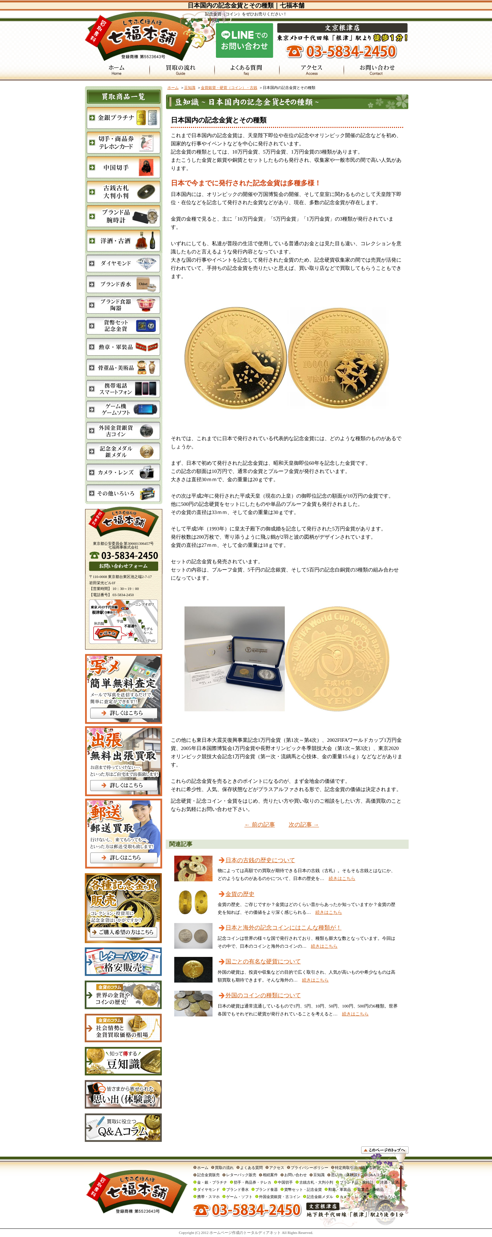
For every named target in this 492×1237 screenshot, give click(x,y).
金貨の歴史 (240, 894)
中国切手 (285, 1182)
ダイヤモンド (208, 1189)
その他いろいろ (385, 1197)
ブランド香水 (237, 1189)
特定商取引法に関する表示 (357, 1168)
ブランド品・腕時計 (356, 1182)
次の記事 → (304, 824)
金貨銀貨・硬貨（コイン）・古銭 (229, 87)
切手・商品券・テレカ (252, 1182)
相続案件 (270, 1175)
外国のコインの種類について (263, 995)
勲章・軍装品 (339, 1189)
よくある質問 (251, 1168)
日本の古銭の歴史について (260, 860)
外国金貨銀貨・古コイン (279, 1197)
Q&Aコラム (377, 1175)
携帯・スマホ (208, 1197)
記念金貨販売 (208, 1175)
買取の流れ (224, 1168)
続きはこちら (342, 878)
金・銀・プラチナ (212, 1182)
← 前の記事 (259, 824)
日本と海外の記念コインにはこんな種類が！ (284, 927)
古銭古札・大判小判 (316, 1182)
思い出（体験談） (346, 1175)
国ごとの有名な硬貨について (263, 961)
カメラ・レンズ (353, 1197)
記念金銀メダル (320, 1197)
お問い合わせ (295, 1175)
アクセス (276, 1168)
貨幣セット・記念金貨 (303, 1189)
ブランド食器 (266, 1189)
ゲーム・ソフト (239, 1197)
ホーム (173, 87)
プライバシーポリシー (309, 1168)
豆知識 (189, 87)
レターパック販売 (241, 1175)
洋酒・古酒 (389, 1182)
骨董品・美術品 (370, 1189)
